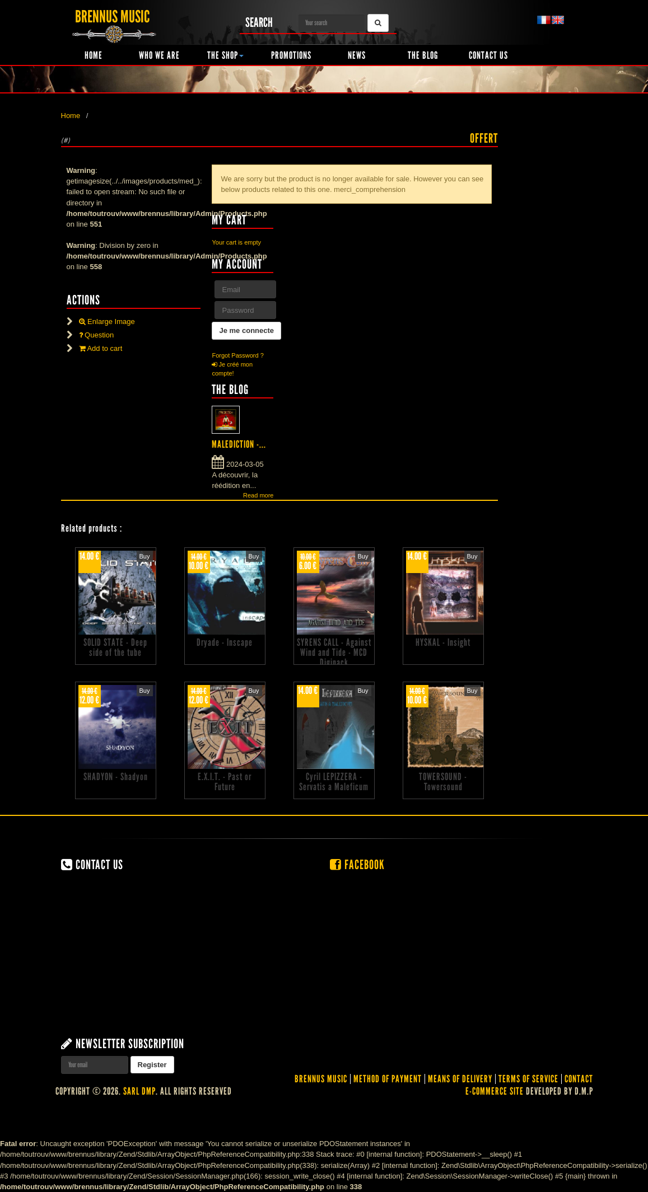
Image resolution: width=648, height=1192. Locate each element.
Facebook (357, 864)
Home (93, 55)
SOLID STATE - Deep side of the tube (115, 647)
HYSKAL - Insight (443, 642)
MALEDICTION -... (239, 444)
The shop (225, 55)
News (357, 55)
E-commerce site (494, 1091)
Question (96, 335)
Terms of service (528, 1079)
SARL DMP (139, 1091)
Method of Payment (387, 1079)
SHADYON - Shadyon (115, 777)
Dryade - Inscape (225, 642)
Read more (258, 495)
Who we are (159, 55)
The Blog (423, 55)
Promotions (291, 55)
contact (579, 1079)
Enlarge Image (107, 321)
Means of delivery (460, 1079)
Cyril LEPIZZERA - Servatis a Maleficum (334, 782)
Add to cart (101, 348)
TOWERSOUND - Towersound (443, 782)
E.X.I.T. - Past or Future (224, 782)
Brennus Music (321, 1079)
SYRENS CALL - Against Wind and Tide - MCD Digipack (334, 652)
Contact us (488, 55)
